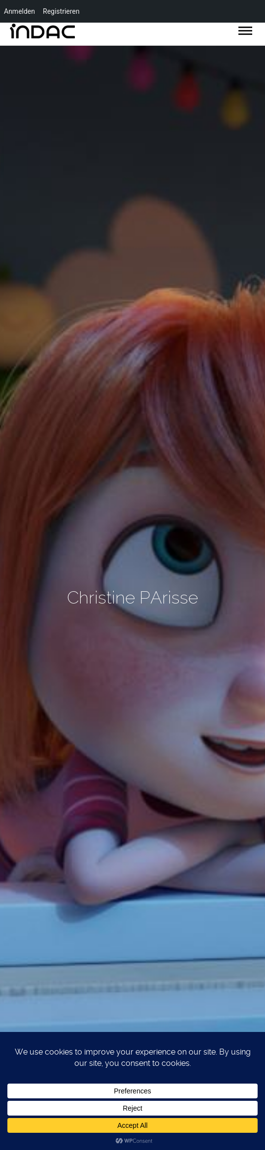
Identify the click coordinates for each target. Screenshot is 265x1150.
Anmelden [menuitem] (19, 11)
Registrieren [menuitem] (61, 11)
